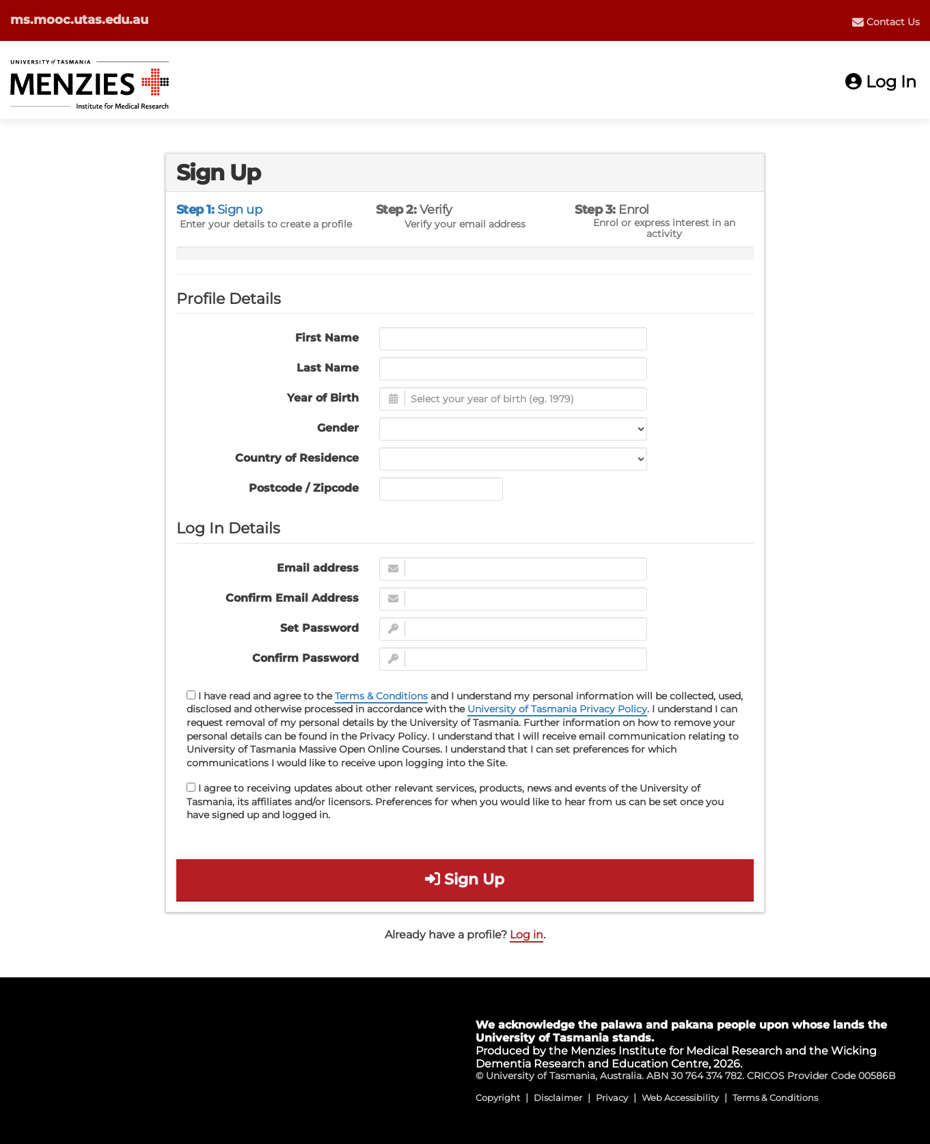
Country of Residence (297, 457)
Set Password (319, 628)
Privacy (612, 1097)
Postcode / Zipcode (304, 488)
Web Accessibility (680, 1097)
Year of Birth (323, 397)
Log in (526, 934)
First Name (327, 337)
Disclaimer (558, 1097)
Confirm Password (305, 658)
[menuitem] (886, 22)
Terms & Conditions (381, 696)
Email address (318, 567)
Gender (338, 427)
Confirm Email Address (292, 597)
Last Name (328, 367)
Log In (880, 82)
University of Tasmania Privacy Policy (557, 709)
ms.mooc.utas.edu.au (79, 19)
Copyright (498, 1097)
